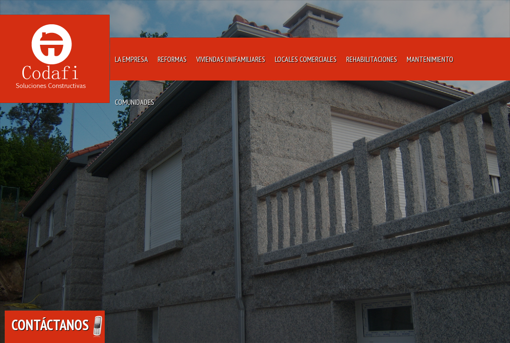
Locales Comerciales (306, 59)
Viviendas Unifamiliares (230, 59)
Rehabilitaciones (371, 59)
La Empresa (131, 59)
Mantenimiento (430, 59)
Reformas (172, 59)
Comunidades (134, 102)
